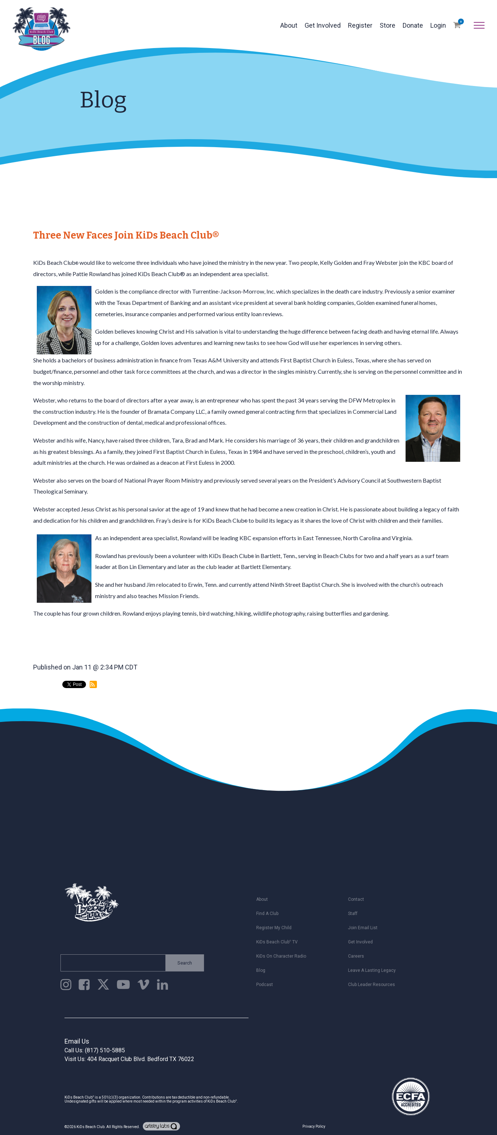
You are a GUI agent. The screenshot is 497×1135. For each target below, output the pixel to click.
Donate (413, 25)
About (288, 25)
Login (438, 25)
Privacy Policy (313, 1126)
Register (360, 25)
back (47, 715)
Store (387, 25)
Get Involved (323, 25)
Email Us (76, 1041)
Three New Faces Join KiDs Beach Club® (126, 235)
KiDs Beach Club (91, 1127)
